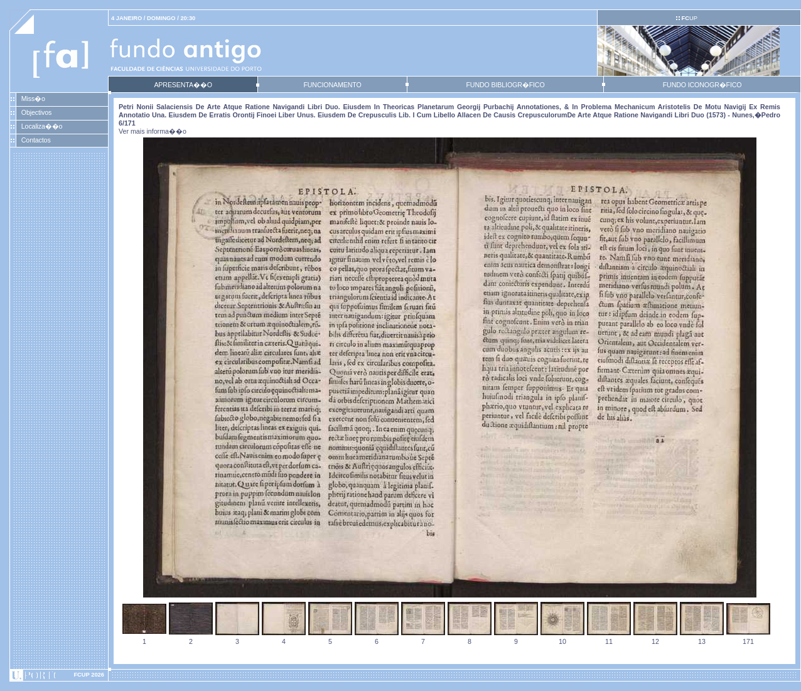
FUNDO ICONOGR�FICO (702, 84)
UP (689, 18)
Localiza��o (42, 126)
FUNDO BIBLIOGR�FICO (505, 84)
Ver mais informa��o (152, 131)
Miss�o (33, 98)
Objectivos (36, 112)
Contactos (36, 140)
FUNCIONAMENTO (332, 84)
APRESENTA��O (183, 84)
